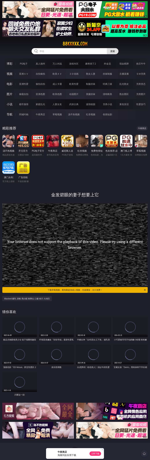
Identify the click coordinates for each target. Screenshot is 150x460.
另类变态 (141, 84)
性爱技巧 (141, 104)
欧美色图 (57, 94)
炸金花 (107, 63)
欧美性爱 (73, 84)
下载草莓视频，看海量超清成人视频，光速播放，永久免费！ (97, 290)
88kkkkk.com (75, 44)
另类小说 (107, 104)
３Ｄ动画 (73, 73)
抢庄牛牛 (141, 63)
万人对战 (57, 63)
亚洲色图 (40, 94)
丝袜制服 (107, 73)
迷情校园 (90, 104)
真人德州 (40, 63)
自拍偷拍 (40, 73)
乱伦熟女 (124, 84)
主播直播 (124, 73)
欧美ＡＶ (57, 73)
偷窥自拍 (23, 94)
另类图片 (141, 94)
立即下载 (95, 453)
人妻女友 (57, 104)
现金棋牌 (124, 63)
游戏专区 (73, 63)
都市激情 (23, 104)
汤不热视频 (74, 114)
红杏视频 (90, 114)
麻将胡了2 (90, 63)
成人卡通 (57, 84)
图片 (9, 94)
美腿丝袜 (90, 94)
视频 (9, 74)
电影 (9, 84)
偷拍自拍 (40, 84)
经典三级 (107, 84)
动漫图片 (73, 94)
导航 (9, 114)
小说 (9, 104)
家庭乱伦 (40, 104)
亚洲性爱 (23, 84)
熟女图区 (124, 94)
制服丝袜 (90, 84)
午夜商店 (40, 114)
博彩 (9, 64)
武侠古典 (73, 104)
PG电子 (24, 63)
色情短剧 (107, 114)
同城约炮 (23, 114)
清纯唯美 (107, 94)
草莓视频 (57, 114)
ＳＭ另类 (141, 73)
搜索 (112, 51)
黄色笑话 (124, 104)
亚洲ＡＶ (23, 73)
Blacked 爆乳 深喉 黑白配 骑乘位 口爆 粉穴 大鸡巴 (27, 298)
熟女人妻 (90, 73)
